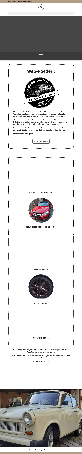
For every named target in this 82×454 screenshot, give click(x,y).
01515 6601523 (12, 1)
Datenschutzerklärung (35, 450)
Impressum (47, 450)
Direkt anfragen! (41, 141)
